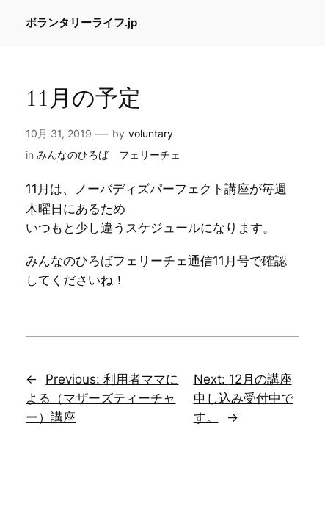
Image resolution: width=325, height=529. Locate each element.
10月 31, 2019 (59, 133)
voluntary (150, 133)
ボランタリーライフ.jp (81, 22)
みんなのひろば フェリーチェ (108, 154)
